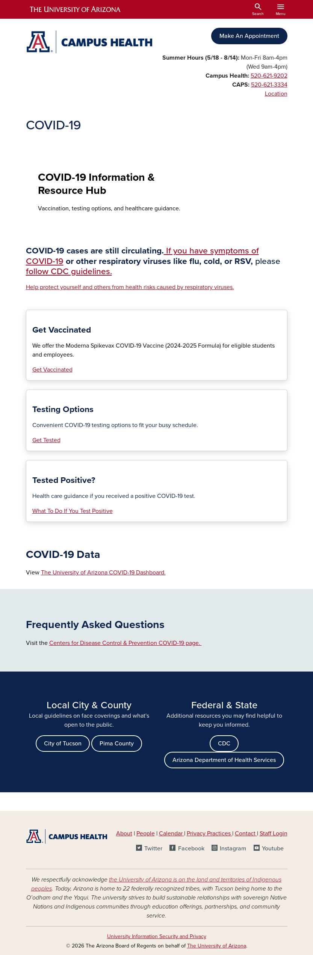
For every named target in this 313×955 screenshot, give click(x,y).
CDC (224, 743)
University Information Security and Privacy (156, 936)
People (145, 833)
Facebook (191, 848)
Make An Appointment (249, 36)
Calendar (171, 833)
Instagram (233, 848)
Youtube (273, 848)
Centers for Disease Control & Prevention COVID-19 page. (125, 643)
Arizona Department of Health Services (224, 760)
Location (276, 93)
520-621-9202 (269, 75)
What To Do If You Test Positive (72, 511)
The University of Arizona (216, 946)
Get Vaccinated (52, 369)
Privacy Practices (209, 833)
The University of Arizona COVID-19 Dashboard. (103, 572)
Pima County (117, 743)
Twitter (153, 848)
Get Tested (46, 440)
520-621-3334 (269, 84)
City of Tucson (63, 743)
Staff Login (273, 833)
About (124, 833)
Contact (245, 833)
